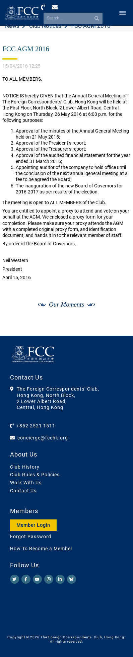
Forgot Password (30, 536)
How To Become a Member (41, 548)
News (12, 25)
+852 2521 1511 (35, 425)
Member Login (33, 525)
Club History (25, 467)
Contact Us (23, 490)
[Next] (118, 328)
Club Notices (45, 25)
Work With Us (26, 482)
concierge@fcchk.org (42, 437)
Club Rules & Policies (35, 474)
